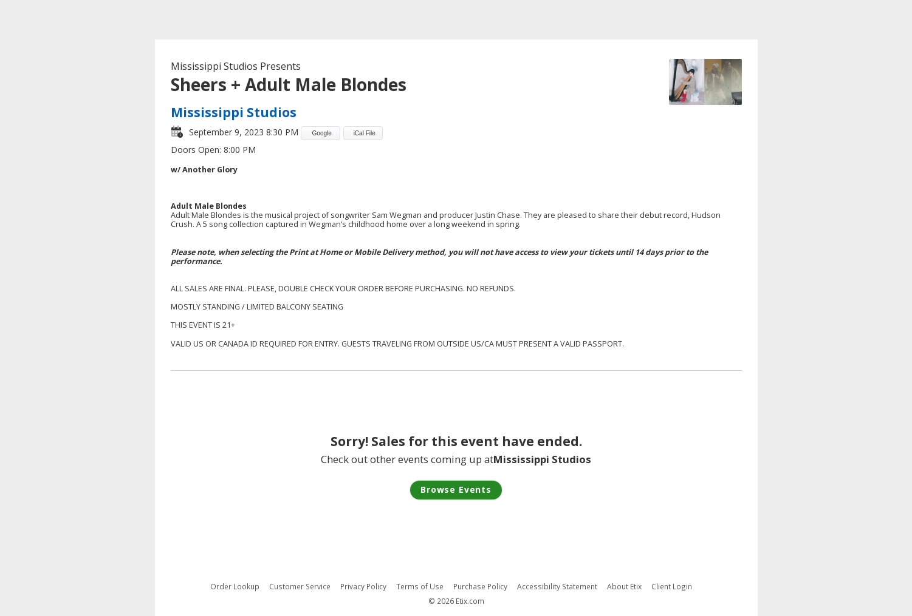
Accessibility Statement (557, 586)
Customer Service (300, 586)
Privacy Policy (363, 586)
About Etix (624, 586)
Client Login (671, 586)
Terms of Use (420, 586)
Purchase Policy (480, 586)
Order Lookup (234, 586)
